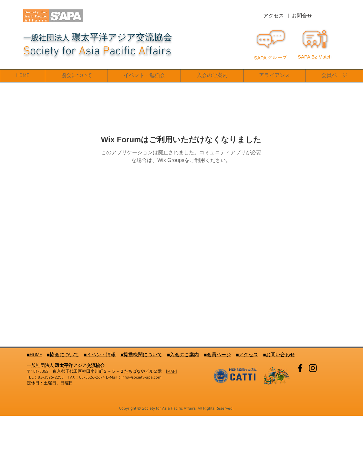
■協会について (63, 355)
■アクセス (247, 355)
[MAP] (171, 371)
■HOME (34, 355)
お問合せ (302, 16)
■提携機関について (141, 355)
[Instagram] (312, 368)
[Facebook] (300, 368)
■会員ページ (217, 355)
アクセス (274, 16)
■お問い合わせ (279, 355)
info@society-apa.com (141, 377)
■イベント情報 (100, 355)
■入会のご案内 (183, 355)
